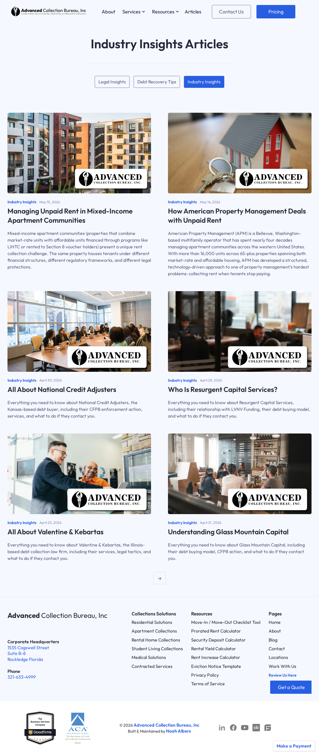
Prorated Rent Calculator (216, 631)
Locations (278, 657)
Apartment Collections (154, 631)
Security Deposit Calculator (218, 640)
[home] (48, 11)
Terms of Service (208, 684)
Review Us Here (283, 675)
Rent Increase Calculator (215, 657)
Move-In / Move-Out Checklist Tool (225, 622)
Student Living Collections (157, 648)
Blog (273, 640)
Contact (277, 648)
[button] (133, 11)
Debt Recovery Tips (156, 82)
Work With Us (282, 666)
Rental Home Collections (156, 640)
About (275, 631)
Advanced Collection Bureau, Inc (166, 725)
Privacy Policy (205, 675)
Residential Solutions (152, 622)
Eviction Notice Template (216, 666)
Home (275, 622)
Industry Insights (204, 82)
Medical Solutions (149, 657)
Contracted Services (152, 666)
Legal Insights (112, 82)
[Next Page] (159, 578)
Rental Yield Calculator (213, 648)
